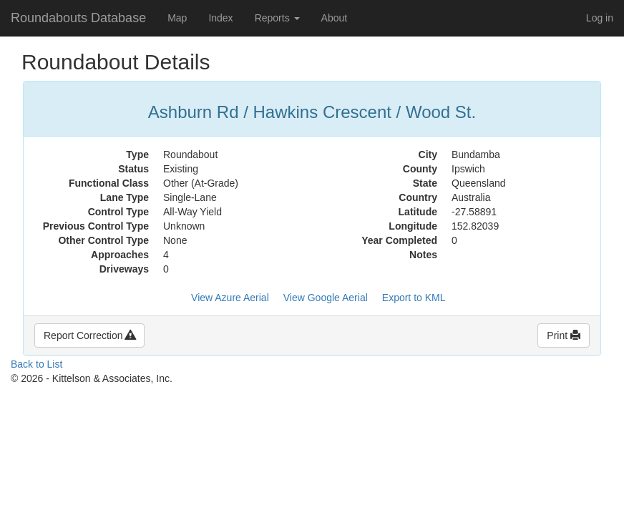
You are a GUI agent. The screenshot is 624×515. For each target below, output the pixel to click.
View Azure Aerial (230, 297)
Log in (599, 18)
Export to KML (414, 297)
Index (220, 18)
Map (177, 18)
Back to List (36, 364)
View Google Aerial (325, 297)
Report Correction (89, 335)
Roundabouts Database (78, 18)
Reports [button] (277, 18)
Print (563, 335)
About (334, 18)
